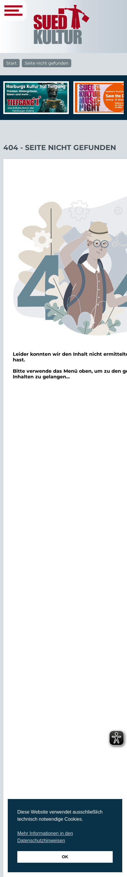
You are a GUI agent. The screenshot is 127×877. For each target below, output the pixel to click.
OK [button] (65, 856)
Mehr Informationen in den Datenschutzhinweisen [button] (45, 837)
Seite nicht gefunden (46, 63)
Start (11, 63)
